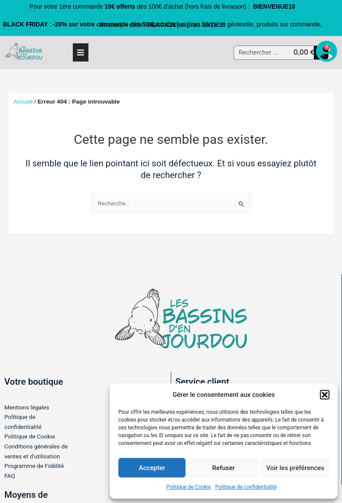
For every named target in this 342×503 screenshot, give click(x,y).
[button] (324, 394)
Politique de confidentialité (246, 487)
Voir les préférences (295, 468)
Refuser (223, 468)
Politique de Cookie (188, 487)
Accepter (152, 468)
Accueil (23, 101)
